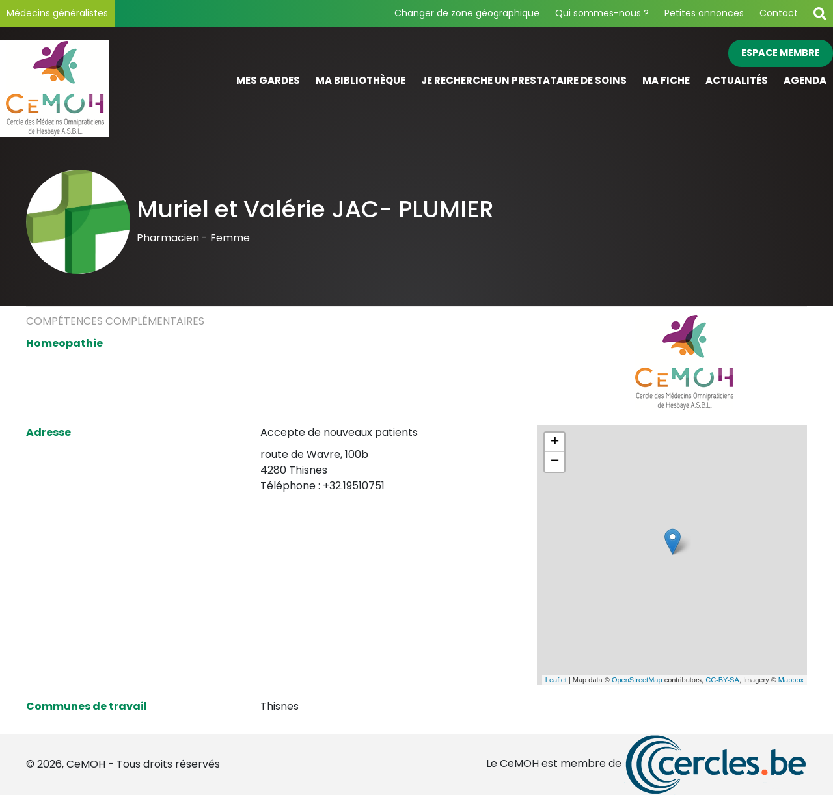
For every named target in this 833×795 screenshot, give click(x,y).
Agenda (805, 80)
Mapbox (791, 680)
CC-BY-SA (722, 680)
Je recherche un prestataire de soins (524, 80)
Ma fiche (666, 80)
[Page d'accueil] (104, 88)
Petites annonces (704, 13)
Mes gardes (268, 80)
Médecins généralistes (57, 13)
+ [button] (555, 442)
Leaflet (556, 680)
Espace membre (780, 52)
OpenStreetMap (637, 680)
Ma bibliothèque (360, 80)
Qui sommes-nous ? (602, 13)
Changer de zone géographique (466, 13)
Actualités (736, 80)
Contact (778, 13)
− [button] (555, 462)
